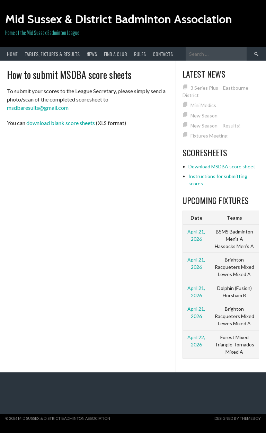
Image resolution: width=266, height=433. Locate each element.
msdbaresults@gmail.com (38, 107)
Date (196, 218)
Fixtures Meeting (209, 136)
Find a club (115, 54)
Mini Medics (203, 105)
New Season (204, 115)
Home (12, 54)
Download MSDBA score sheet (221, 166)
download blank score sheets (60, 123)
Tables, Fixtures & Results (52, 54)
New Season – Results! (215, 126)
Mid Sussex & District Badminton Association (118, 19)
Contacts (163, 54)
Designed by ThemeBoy (237, 418)
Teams (234, 218)
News (92, 54)
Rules (140, 54)
